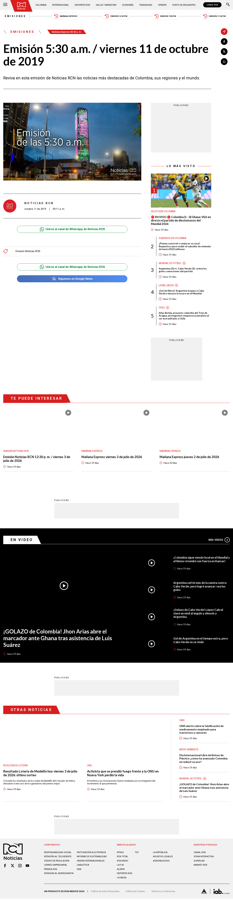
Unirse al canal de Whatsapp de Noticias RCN (72, 229)
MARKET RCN (200, 867)
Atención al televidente (58, 858)
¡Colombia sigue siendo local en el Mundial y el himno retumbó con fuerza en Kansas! (201, 560)
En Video (22, 541)
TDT (137, 854)
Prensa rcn (51, 871)
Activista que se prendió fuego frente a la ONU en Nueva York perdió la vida (123, 775)
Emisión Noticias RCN (28, 251)
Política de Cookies (137, 893)
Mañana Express (65, 16)
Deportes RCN (82, 5)
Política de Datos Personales (105, 893)
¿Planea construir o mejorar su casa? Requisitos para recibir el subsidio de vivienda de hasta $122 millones (185, 247)
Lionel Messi (166, 286)
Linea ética (83, 867)
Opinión (161, 5)
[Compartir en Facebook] (224, 41)
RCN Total (123, 858)
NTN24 (120, 854)
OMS (182, 721)
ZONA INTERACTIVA (204, 858)
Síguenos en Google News (72, 279)
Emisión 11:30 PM (215, 16)
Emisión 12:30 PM (115, 16)
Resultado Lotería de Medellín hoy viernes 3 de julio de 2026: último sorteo (37, 775)
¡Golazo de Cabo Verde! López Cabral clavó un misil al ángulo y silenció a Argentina (198, 614)
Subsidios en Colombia (173, 238)
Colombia (41, 5)
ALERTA (121, 871)
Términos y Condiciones (165, 893)
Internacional (60, 5)
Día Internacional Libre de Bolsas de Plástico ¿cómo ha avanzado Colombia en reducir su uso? (203, 760)
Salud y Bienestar (106, 5)
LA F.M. (120, 867)
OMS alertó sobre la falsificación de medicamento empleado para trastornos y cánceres (202, 731)
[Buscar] (228, 5)
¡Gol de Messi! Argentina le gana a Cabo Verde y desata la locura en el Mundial (182, 293)
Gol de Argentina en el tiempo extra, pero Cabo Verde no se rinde (201, 641)
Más (219, 541)
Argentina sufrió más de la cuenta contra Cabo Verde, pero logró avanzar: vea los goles (200, 587)
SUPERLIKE (199, 862)
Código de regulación (57, 862)
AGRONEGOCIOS (161, 862)
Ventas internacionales (91, 862)
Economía (127, 5)
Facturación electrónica (92, 854)
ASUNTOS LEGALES (163, 858)
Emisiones (14, 16)
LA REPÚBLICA (160, 854)
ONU (89, 767)
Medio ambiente (189, 751)
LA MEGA (121, 879)
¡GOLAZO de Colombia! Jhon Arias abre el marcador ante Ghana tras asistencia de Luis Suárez (58, 639)
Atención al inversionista (59, 875)
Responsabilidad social (58, 854)
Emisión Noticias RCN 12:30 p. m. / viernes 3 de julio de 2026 (37, 460)
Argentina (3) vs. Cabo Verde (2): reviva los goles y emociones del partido (183, 271)
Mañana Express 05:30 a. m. (67, 32)
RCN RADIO (122, 862)
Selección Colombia (163, 211)
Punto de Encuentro (183, 5)
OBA (79, 871)
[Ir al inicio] (21, 6)
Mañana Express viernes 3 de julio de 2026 (112, 458)
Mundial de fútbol (170, 264)
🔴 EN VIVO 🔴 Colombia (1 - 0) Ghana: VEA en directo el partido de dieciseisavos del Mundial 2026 (179, 221)
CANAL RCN (212, 5)
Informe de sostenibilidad (92, 858)
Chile (162, 308)
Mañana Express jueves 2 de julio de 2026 (190, 458)
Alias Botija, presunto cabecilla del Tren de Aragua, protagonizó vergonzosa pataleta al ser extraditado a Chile (184, 317)
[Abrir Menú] (5, 4)
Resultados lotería (15, 767)
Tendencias (145, 5)
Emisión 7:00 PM (165, 16)
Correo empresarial (56, 867)
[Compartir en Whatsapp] (224, 61)
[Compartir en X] (224, 51)
